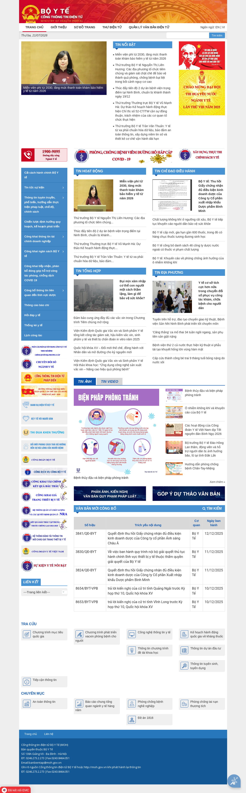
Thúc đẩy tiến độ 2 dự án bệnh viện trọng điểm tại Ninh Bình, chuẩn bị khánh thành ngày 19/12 (143, 92)
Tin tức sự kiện (34, 187)
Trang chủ (30, 734)
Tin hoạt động (89, 171)
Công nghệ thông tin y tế (154, 632)
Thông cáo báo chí (36, 305)
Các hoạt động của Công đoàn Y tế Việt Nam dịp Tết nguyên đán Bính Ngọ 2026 (203, 429)
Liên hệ (48, 734)
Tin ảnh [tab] (85, 381)
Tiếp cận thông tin (45, 679)
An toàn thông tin (44, 701)
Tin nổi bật (125, 45)
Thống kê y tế (33, 325)
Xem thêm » (217, 482)
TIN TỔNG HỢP (88, 271)
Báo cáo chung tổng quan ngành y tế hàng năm (95, 706)
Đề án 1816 (146, 717)
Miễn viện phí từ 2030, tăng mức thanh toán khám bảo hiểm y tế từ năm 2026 (63, 89)
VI (223, 27)
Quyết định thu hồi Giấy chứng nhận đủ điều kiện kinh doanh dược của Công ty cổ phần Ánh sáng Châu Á (144, 538)
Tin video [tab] (109, 381)
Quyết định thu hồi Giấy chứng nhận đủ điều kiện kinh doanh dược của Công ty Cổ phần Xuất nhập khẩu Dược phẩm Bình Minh (145, 575)
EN (217, 27)
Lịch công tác (33, 335)
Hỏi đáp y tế (32, 315)
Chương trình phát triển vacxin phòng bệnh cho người (96, 636)
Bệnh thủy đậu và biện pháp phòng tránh (101, 477)
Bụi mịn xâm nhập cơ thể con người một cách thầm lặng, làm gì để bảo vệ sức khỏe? (133, 289)
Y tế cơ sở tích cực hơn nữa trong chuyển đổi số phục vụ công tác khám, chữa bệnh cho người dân (210, 295)
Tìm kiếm (217, 35)
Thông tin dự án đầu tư (205, 648)
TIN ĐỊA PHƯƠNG (169, 272)
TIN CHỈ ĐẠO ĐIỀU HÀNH (175, 171)
